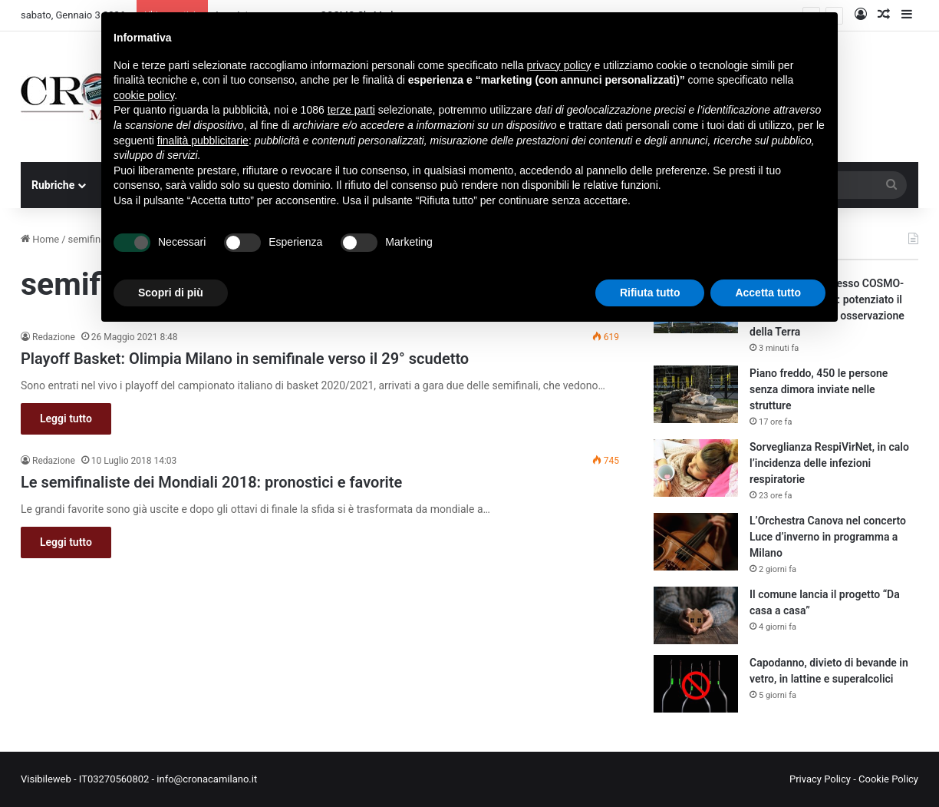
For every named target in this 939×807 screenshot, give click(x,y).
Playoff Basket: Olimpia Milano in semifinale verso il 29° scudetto (245, 358)
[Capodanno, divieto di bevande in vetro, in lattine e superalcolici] (696, 684)
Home (40, 239)
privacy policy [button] (559, 65)
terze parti (351, 110)
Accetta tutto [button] (768, 292)
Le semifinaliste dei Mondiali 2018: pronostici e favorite (211, 482)
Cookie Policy (888, 779)
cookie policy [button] (144, 95)
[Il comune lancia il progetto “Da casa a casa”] (696, 615)
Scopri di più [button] (170, 292)
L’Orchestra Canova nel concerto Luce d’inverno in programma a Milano (828, 536)
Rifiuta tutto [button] (650, 292)
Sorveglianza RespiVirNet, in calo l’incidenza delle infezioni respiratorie (829, 463)
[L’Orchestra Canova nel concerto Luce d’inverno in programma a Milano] (696, 542)
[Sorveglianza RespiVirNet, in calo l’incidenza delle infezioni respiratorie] (696, 468)
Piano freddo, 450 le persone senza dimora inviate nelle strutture (819, 389)
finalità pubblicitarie (203, 140)
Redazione (53, 337)
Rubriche (52, 185)
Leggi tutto (66, 418)
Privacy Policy (820, 779)
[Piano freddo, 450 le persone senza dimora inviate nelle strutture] (696, 394)
